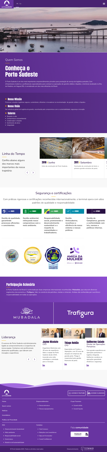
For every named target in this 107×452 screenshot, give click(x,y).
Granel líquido (78, 409)
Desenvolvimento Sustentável (14, 429)
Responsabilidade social (12, 436)
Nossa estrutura (44, 405)
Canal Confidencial (45, 439)
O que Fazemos (76, 401)
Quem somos (6, 406)
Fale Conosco (43, 429)
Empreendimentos (42, 401)
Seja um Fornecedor (45, 436)
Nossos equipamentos (46, 409)
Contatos (39, 425)
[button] (104, 3)
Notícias (4, 411)
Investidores (6, 415)
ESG (3, 425)
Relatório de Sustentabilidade (14, 442)
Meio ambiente (10, 432)
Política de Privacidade (9, 420)
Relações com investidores (47, 432)
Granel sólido (78, 405)
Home (4, 401)
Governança (9, 439)
